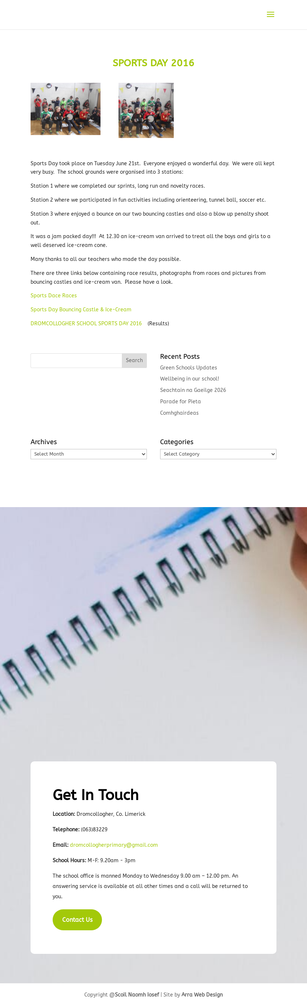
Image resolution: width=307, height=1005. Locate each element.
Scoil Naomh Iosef (137, 995)
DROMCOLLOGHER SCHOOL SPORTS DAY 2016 (86, 324)
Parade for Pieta (180, 402)
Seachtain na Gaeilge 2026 (193, 390)
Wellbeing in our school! (189, 379)
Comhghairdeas (179, 413)
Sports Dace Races (54, 296)
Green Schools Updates (188, 368)
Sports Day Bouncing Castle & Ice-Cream (81, 310)
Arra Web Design (202, 995)
